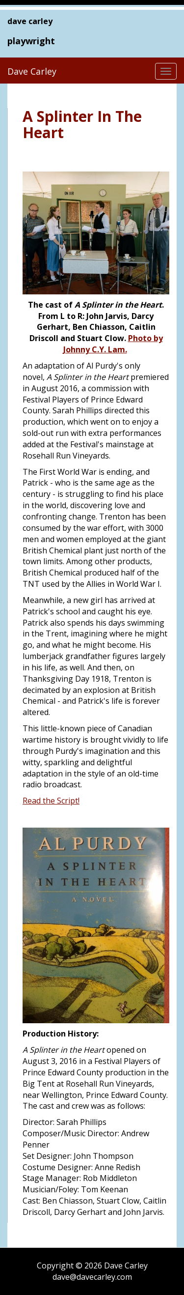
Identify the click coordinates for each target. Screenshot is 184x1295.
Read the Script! (51, 800)
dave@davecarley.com (92, 1276)
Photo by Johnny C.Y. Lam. (113, 344)
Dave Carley (31, 71)
